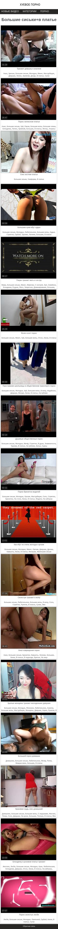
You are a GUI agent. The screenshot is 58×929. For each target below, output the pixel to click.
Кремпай (26, 76)
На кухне (24, 816)
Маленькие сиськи (44, 552)
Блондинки (7, 129)
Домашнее (10, 761)
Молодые (33, 73)
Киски (46, 338)
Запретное (28, 287)
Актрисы (52, 129)
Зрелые (11, 73)
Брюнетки (9, 499)
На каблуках (48, 499)
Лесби (13, 866)
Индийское (51, 391)
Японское (30, 708)
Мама (4, 285)
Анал (5, 73)
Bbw (54, 816)
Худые (52, 232)
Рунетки (24, 605)
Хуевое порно (30, 4)
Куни (40, 866)
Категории (29, 11)
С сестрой (39, 285)
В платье (40, 76)
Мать (21, 287)
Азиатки (50, 708)
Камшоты (10, 552)
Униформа (32, 179)
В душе (15, 287)
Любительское (30, 232)
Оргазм (27, 496)
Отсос (40, 338)
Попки (49, 761)
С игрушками (43, 814)
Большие (29, 129)
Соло (45, 496)
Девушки (12, 76)
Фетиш (45, 129)
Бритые (37, 657)
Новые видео (10, 11)
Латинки (32, 234)
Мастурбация (49, 73)
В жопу (43, 391)
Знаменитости (50, 444)
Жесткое (6, 866)
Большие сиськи (21, 73)
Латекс (19, 76)
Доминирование (40, 287)
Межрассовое (21, 763)
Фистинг (52, 814)
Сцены (44, 446)
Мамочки (30, 285)
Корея (44, 710)
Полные (40, 816)
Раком (27, 126)
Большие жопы (36, 126)
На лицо (44, 657)
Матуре (21, 393)
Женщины (29, 710)
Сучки (47, 76)
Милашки (32, 552)
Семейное (52, 285)
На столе (17, 499)
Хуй (22, 126)
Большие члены (49, 126)
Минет (40, 73)
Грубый (18, 234)
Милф (26, 444)
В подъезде (28, 657)
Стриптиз (10, 234)
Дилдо (33, 76)
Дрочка (50, 549)
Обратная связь (29, 926)
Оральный (36, 919)
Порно (44, 11)
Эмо (43, 605)
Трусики (25, 234)
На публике (43, 393)
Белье (38, 446)
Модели (39, 499)
